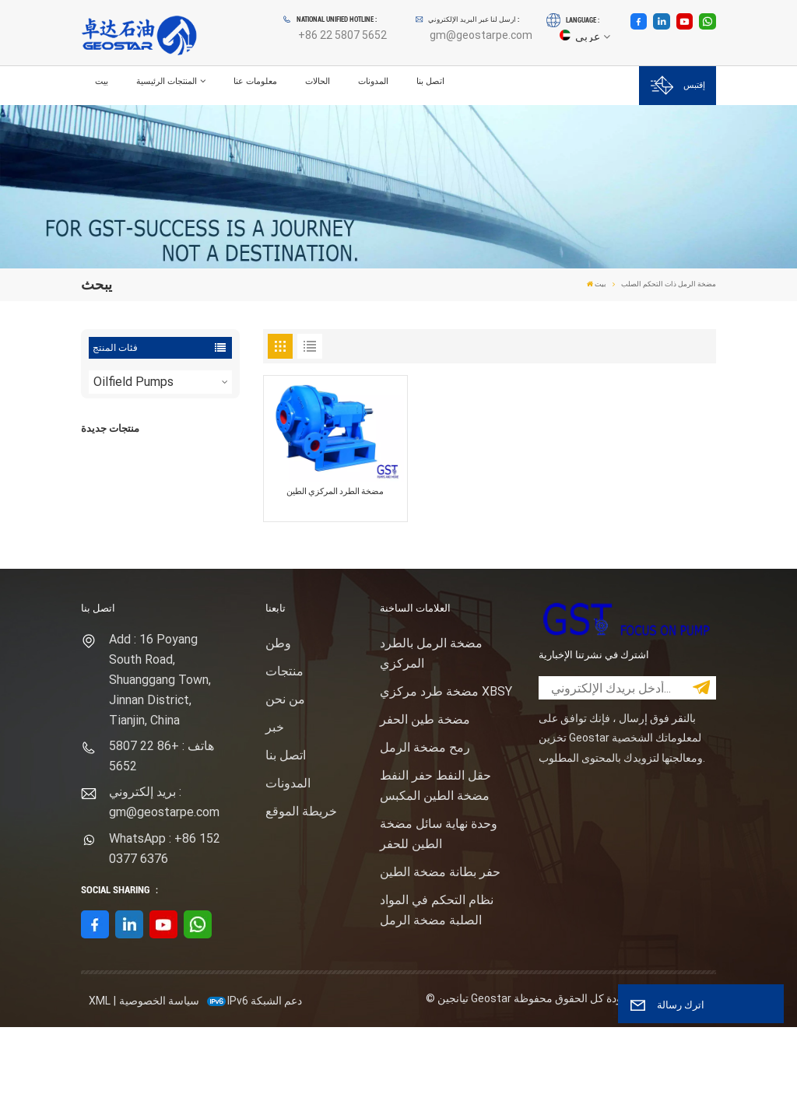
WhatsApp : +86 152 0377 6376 (164, 922)
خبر (274, 801)
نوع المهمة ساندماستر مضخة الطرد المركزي (181, 552)
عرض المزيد (172, 497)
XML (100, 1074)
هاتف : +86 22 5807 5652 (161, 829)
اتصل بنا (430, 80)
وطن (278, 717)
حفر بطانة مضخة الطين (440, 945)
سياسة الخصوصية (159, 1074)
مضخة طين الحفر (425, 793)
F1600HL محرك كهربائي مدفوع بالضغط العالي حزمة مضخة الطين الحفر (183, 474)
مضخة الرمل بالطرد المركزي (431, 727)
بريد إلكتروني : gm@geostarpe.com (164, 876)
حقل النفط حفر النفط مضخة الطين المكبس (435, 859)
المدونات (373, 80)
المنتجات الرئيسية (166, 80)
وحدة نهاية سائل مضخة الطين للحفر (438, 907)
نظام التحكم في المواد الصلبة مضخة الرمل (436, 983)
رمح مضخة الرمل (425, 821)
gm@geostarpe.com (481, 35)
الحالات (317, 80)
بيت (101, 80)
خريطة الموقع (301, 885)
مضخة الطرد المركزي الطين (335, 491)
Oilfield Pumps (133, 381)
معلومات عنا (255, 80)
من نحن (285, 773)
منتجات (284, 745)
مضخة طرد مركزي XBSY (446, 765)
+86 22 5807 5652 (342, 35)
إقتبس (678, 85)
